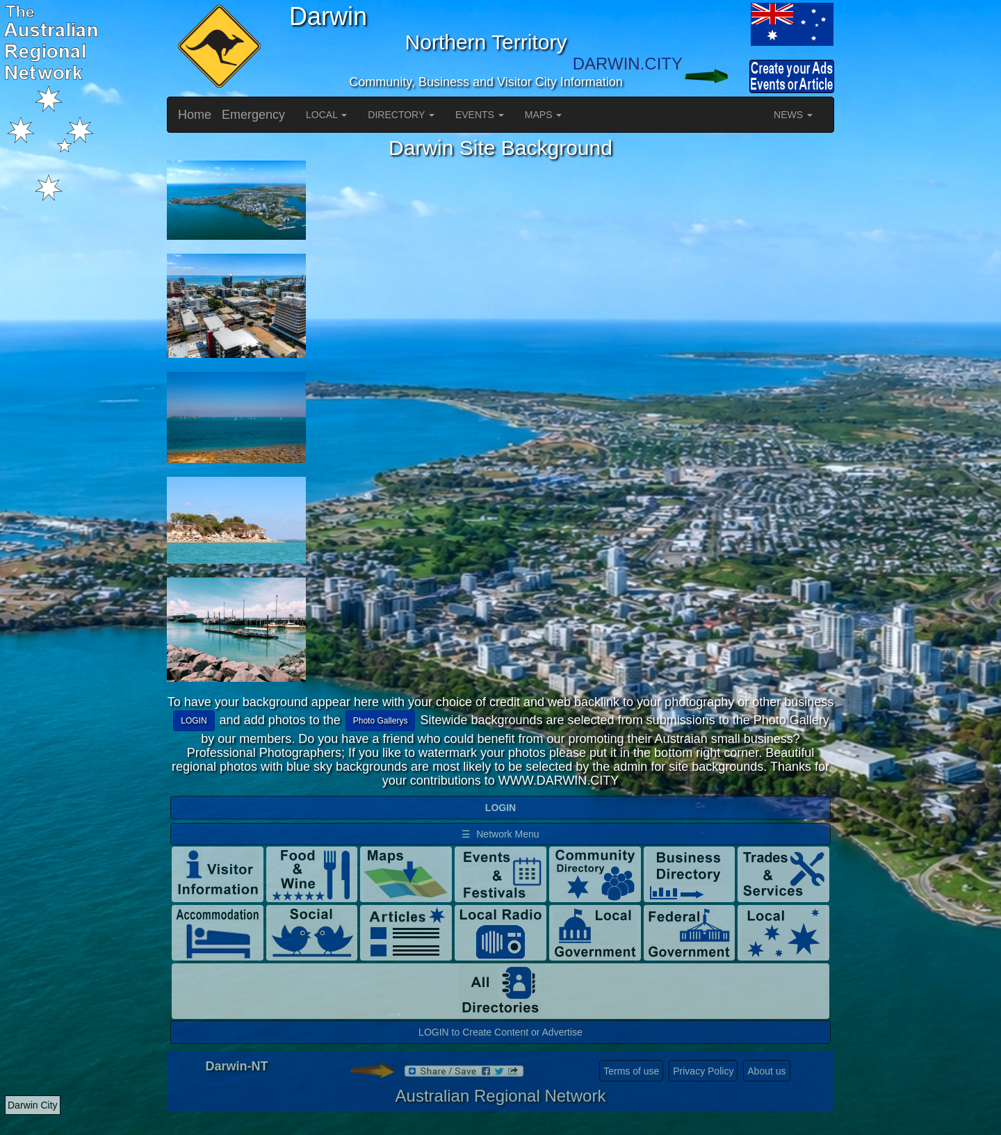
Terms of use (631, 1092)
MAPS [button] (543, 114)
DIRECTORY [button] (401, 114)
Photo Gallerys (380, 721)
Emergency (253, 115)
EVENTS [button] (479, 114)
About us (766, 1092)
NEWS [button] (793, 114)
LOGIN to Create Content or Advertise (500, 1053)
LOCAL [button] (326, 114)
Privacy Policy (703, 1092)
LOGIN (193, 721)
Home (194, 115)
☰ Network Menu (500, 834)
